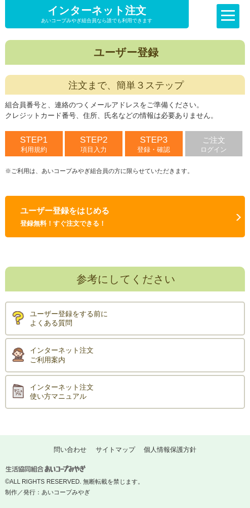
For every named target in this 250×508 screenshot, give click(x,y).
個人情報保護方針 (170, 449)
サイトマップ (115, 449)
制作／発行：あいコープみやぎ (47, 492)
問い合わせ (70, 449)
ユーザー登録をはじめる (64, 216)
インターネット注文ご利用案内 (62, 355)
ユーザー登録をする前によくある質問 (69, 318)
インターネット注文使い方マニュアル (62, 392)
